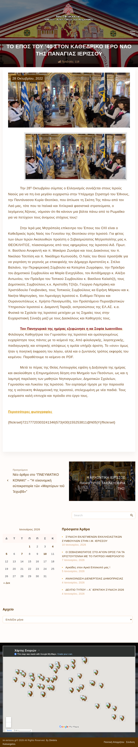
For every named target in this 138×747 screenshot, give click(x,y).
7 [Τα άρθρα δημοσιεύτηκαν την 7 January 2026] (22, 553)
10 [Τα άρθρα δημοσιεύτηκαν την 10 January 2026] (45, 553)
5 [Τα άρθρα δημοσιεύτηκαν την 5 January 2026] (6, 553)
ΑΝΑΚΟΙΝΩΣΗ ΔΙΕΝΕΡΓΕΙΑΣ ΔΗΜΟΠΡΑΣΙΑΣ (94, 578)
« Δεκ (6, 582)
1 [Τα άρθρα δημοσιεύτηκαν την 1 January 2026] (30, 546)
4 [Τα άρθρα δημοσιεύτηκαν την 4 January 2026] (53, 546)
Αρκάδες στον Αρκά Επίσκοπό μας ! (87, 567)
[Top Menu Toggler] (132, 33)
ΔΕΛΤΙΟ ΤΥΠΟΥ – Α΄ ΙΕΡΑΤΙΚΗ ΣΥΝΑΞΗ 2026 (94, 589)
